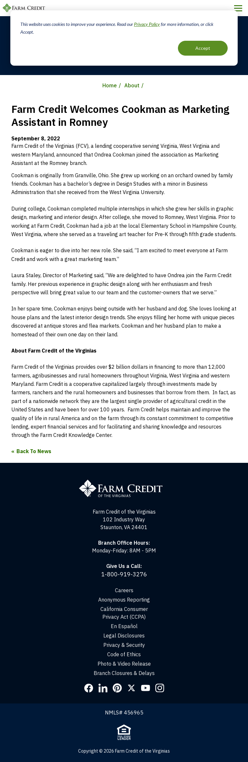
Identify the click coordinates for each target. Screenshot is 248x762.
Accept (202, 48)
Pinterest (117, 687)
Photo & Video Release (124, 663)
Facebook (88, 687)
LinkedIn (103, 687)
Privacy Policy (147, 24)
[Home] (124, 482)
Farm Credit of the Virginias (24, 8)
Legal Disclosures (124, 635)
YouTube (145, 687)
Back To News (33, 451)
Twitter (131, 687)
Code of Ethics (124, 654)
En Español (124, 626)
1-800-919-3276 (124, 574)
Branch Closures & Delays (124, 673)
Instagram (159, 687)
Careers (124, 590)
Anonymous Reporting (124, 599)
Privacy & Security (124, 645)
